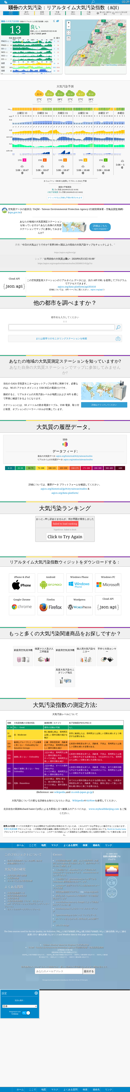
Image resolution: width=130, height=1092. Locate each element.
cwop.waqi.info (91, 1000)
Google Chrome (22, 641)
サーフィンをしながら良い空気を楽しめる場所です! (75, 1028)
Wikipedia (78, 909)
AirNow (90, 909)
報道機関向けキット (16, 972)
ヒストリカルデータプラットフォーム (23, 1018)
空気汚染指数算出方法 (17, 1004)
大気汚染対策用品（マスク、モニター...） (25, 1009)
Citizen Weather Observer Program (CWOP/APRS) (66, 1053)
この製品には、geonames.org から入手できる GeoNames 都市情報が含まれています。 (74, 989)
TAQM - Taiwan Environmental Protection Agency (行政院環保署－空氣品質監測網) (65, 1056)
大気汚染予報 (13, 1007)
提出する (89, 1080)
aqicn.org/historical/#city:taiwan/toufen (74, 456)
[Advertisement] (65, 517)
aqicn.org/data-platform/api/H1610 (77, 286)
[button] (82, 57)
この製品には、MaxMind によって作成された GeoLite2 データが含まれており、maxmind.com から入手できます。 (76, 981)
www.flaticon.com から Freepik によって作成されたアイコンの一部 (76, 1012)
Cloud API (108, 641)
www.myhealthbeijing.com (104, 917)
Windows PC (108, 619)
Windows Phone (79, 619)
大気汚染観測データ (16, 1001)
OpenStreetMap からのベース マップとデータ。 (77, 1023)
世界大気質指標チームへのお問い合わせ (24, 969)
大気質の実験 (13, 986)
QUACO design (62, 1034)
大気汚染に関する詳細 (17, 984)
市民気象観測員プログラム (67, 1000)
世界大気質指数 (10, 938)
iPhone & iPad (22, 619)
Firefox (50, 641)
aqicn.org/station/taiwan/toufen (78, 459)
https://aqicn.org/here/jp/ (65, 252)
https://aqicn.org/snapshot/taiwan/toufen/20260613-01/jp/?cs (65, 263)
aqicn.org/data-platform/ (65, 492)
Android (50, 619)
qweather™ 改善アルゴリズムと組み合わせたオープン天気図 (76, 995)
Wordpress (79, 641)
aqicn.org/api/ (97, 289)
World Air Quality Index (116, 938)
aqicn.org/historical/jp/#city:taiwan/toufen (64, 488)
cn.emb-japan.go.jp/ (82, 900)
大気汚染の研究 (15, 978)
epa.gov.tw (15, 212)
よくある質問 (14, 995)
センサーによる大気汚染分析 (19, 989)
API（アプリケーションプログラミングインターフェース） (27, 1013)
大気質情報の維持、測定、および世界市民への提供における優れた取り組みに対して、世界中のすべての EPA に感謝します (76, 972)
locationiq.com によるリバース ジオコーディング (75, 1018)
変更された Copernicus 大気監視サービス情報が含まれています (75, 1005)
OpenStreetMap (111, 65)
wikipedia (59, 900)
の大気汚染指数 (10, 21)
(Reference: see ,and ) (65, 865)
